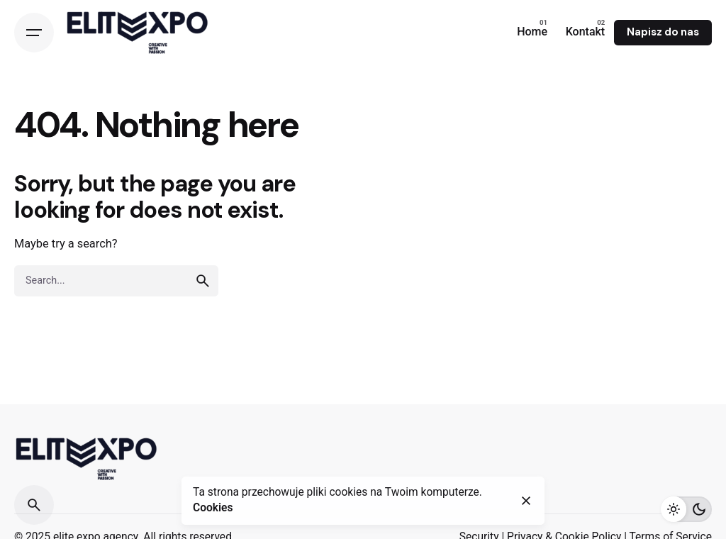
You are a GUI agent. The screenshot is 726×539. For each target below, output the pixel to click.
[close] (526, 501)
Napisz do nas (663, 32)
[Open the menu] (34, 32)
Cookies (213, 507)
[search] (202, 280)
